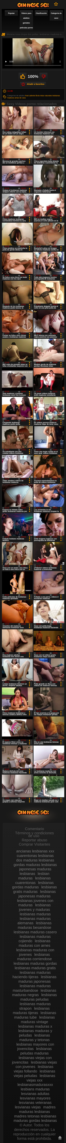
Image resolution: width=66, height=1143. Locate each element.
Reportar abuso (34, 840)
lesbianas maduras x (35, 1026)
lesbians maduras (35, 1089)
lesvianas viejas (28, 1107)
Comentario (34, 829)
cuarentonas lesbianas (35, 856)
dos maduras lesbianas (35, 860)
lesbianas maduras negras (34, 992)
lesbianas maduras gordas (35, 963)
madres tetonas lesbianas (35, 1116)
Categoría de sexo (56, 15)
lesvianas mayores (35, 1098)
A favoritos (56, 4)
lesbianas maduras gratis (35, 968)
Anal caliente (30, 96)
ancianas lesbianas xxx (35, 851)
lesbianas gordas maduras (33, 885)
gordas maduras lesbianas (35, 865)
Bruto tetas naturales (44, 96)
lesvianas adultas (35, 1094)
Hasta (60, 1137)
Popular (11, 13)
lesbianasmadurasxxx (35, 1085)
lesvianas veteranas (35, 1103)
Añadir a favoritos (35, 84)
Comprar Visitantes (34, 844)
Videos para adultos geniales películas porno (26, 20)
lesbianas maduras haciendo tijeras (32, 974)
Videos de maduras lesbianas (33, 5)
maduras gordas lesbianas (35, 1120)
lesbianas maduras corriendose (34, 956)
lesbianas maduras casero (35, 932)
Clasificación (41, 13)
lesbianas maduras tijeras (31, 1010)
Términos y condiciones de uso (34, 834)
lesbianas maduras (35, 914)
